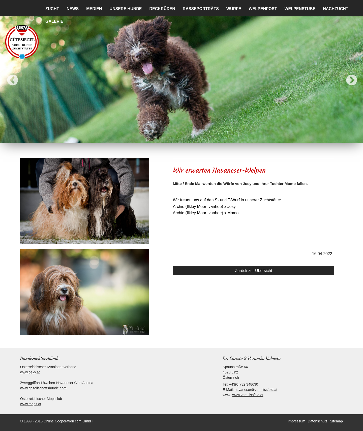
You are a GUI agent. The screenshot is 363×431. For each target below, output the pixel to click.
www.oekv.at (30, 372)
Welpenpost (263, 9)
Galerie (54, 21)
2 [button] (162, 137)
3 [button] (170, 137)
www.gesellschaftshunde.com (43, 388)
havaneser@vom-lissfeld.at (256, 390)
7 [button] (200, 137)
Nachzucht (335, 9)
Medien (94, 9)
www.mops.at (30, 404)
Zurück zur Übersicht (253, 270)
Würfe (233, 9)
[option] (181, 76)
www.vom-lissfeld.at (247, 395)
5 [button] (185, 137)
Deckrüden (162, 9)
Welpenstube (300, 9)
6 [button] (192, 137)
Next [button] (347, 76)
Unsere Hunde (125, 9)
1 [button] (155, 137)
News (73, 9)
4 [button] (177, 137)
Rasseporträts (201, 9)
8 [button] (207, 137)
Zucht (52, 9)
